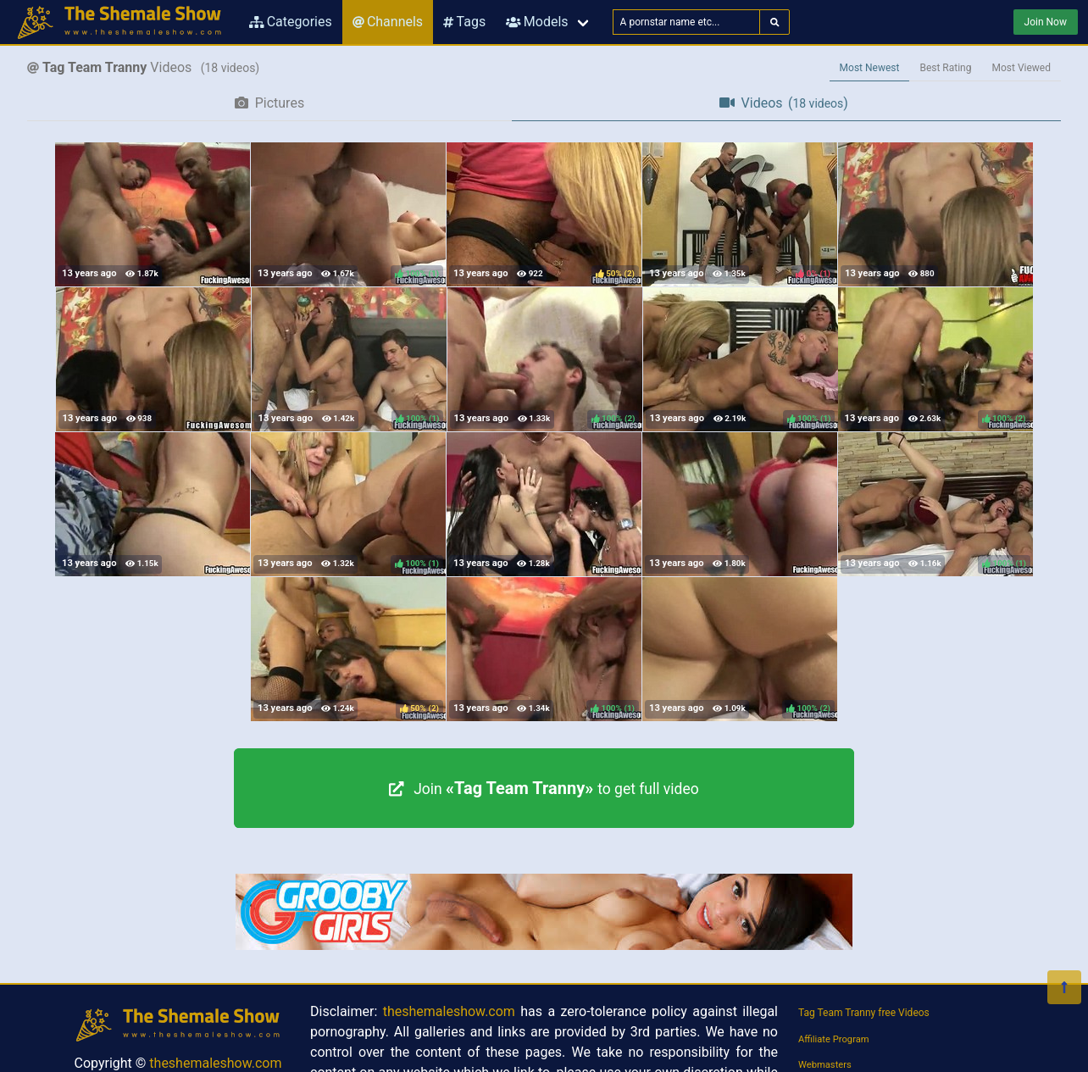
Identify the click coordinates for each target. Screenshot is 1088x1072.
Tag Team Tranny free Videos (864, 1013)
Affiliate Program (833, 1039)
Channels (387, 22)
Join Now (1045, 22)
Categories (290, 22)
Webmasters (825, 1064)
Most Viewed (1022, 68)
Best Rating (945, 68)
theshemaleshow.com (215, 1063)
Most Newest (870, 68)
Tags (464, 22)
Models (537, 22)
